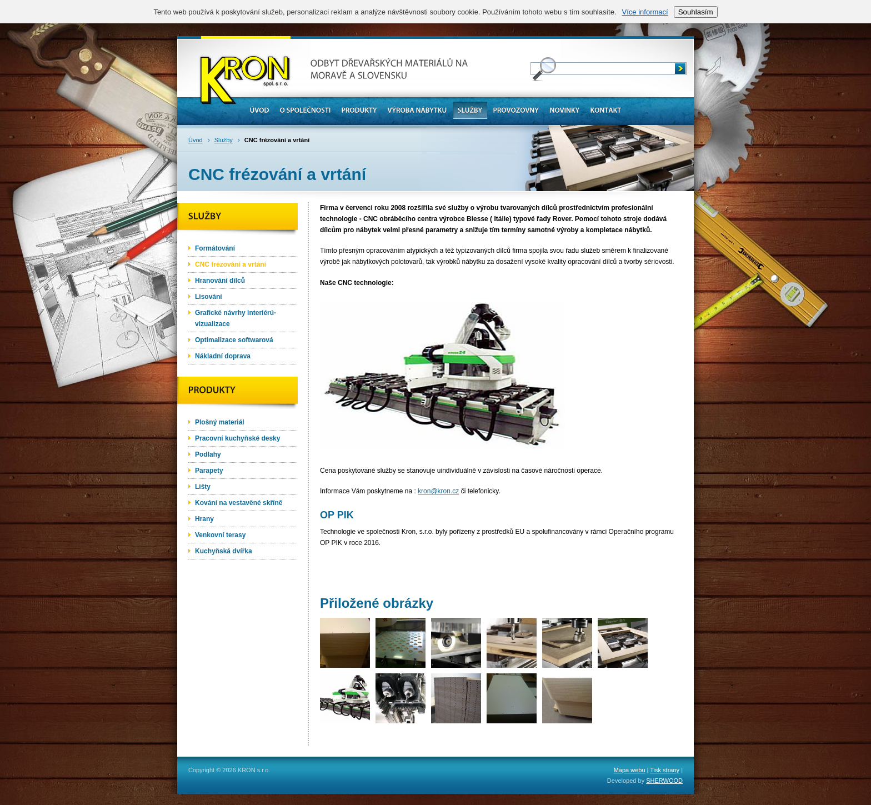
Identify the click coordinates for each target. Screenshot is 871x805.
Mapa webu (629, 770)
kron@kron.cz (438, 491)
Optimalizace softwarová (234, 340)
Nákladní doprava (223, 356)
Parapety (209, 470)
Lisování (208, 297)
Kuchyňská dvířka (223, 551)
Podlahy (208, 454)
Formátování (215, 248)
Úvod (195, 140)
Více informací (645, 12)
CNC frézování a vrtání (230, 264)
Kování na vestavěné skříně (238, 503)
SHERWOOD (664, 780)
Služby (223, 140)
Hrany (204, 519)
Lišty (203, 487)
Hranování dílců (220, 280)
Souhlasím (695, 12)
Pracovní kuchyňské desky (237, 438)
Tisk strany (664, 770)
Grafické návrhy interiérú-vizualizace (235, 318)
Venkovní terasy (220, 535)
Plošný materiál (219, 422)
